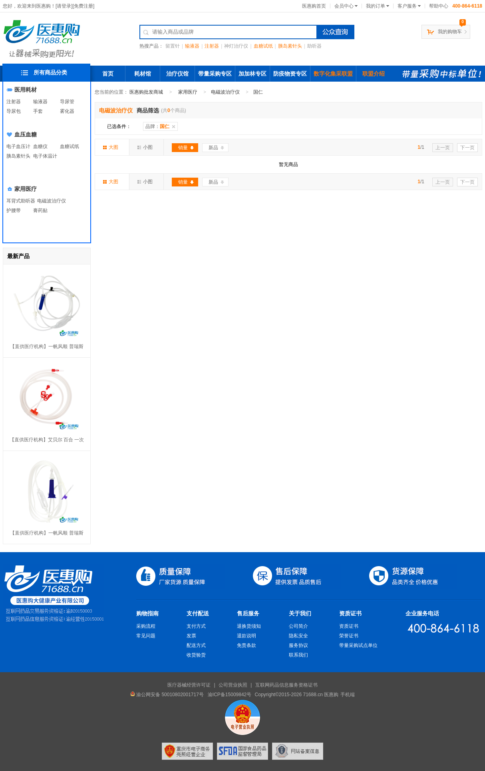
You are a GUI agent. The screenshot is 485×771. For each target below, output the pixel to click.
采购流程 (145, 626)
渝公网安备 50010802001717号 (167, 694)
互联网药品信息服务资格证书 (286, 685)
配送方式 (196, 645)
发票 (191, 636)
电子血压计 (18, 146)
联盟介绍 (373, 73)
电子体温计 (45, 156)
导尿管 (67, 101)
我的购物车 (450, 31)
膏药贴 (40, 210)
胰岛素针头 (290, 46)
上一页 (442, 147)
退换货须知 (249, 626)
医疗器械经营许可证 (189, 685)
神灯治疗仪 (236, 46)
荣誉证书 (348, 636)
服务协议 (298, 645)
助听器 (314, 46)
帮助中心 (438, 6)
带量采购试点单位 (358, 645)
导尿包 (13, 111)
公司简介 (298, 626)
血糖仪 (40, 146)
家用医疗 (25, 189)
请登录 (64, 6)
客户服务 (407, 6)
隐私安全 (298, 636)
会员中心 (344, 6)
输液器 (192, 46)
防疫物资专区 (290, 73)
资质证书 (350, 613)
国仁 (258, 92)
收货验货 (196, 655)
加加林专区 (252, 73)
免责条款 (246, 645)
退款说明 (246, 636)
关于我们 (300, 613)
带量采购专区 (215, 73)
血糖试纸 (263, 46)
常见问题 (145, 636)
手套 (38, 111)
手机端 (347, 694)
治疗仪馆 (177, 73)
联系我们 (298, 655)
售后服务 (248, 613)
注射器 (212, 46)
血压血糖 (25, 134)
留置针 (172, 46)
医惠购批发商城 (146, 92)
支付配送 (198, 613)
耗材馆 (142, 73)
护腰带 (13, 210)
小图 (145, 147)
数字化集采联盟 (333, 73)
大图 (110, 147)
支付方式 (196, 626)
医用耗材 (25, 89)
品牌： (157, 126)
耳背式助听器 (20, 201)
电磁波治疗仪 (51, 201)
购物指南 (147, 613)
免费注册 (83, 6)
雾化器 (67, 111)
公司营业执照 (233, 685)
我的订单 (375, 6)
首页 (107, 73)
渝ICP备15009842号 (229, 694)
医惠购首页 (314, 6)
